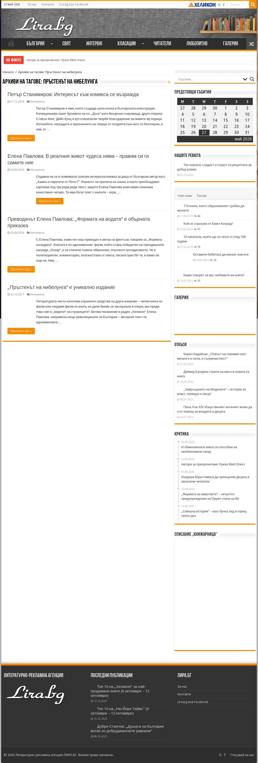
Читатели (162, 44)
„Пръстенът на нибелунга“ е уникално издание (61, 287)
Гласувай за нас (242, 755)
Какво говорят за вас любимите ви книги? (214, 275)
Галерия (230, 44)
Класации (127, 44)
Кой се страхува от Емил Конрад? (208, 223)
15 (198, 280)
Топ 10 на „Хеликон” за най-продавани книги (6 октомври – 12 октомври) (120, 691)
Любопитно (197, 44)
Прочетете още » (21, 138)
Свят (66, 44)
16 (214, 260)
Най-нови (185, 196)
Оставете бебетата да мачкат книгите (221, 254)
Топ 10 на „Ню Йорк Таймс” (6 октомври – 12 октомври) (120, 711)
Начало (11, 43)
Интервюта (37, 101)
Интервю (94, 44)
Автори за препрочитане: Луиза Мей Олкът (55, 60)
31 (198, 229)
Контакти (48, 4)
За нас (32, 4)
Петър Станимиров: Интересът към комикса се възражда (73, 94)
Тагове (202, 196)
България (35, 44)
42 (198, 216)
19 (198, 246)
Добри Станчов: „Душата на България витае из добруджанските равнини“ (127, 728)
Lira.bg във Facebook (73, 4)
